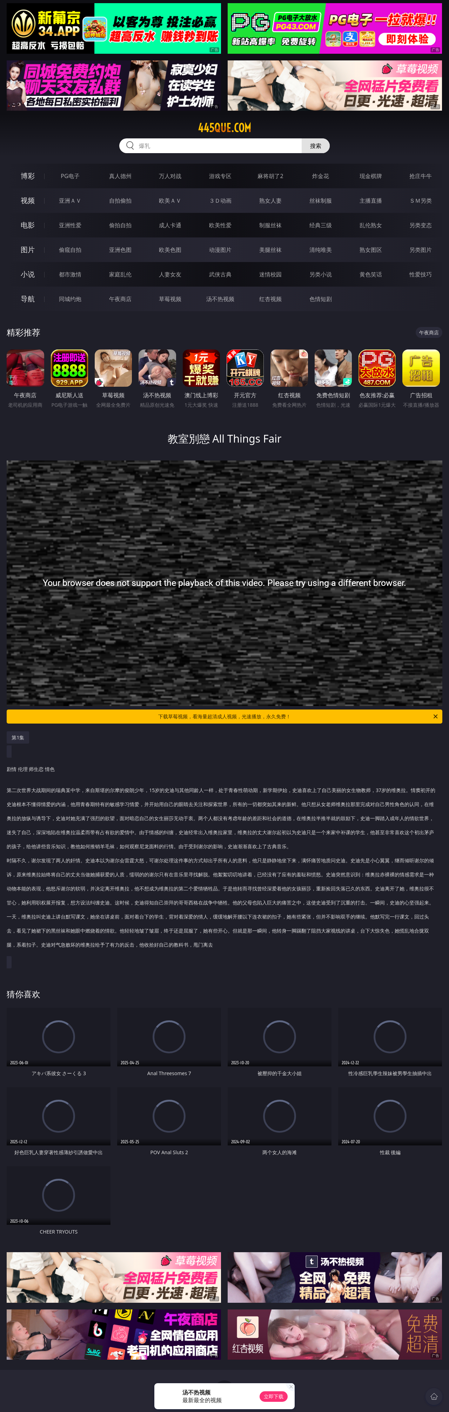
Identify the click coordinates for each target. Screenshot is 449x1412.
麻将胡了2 (270, 176)
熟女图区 (371, 250)
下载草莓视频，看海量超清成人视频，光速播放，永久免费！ (298, 716)
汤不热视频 (220, 299)
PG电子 (70, 176)
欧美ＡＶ (170, 200)
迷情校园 (270, 274)
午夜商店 (120, 299)
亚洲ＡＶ (70, 200)
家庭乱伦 (120, 274)
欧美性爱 (220, 225)
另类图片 (420, 250)
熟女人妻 (270, 200)
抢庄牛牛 (420, 176)
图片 (28, 249)
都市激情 (70, 274)
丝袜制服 (320, 200)
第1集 (18, 737)
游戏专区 (220, 176)
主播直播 (371, 200)
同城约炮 (70, 299)
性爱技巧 (420, 274)
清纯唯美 (320, 250)
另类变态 (420, 225)
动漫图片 (220, 250)
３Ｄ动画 (220, 200)
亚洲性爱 (70, 225)
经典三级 (320, 225)
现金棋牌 (371, 176)
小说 (28, 274)
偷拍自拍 (120, 225)
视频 (28, 200)
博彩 (28, 176)
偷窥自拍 (70, 250)
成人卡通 (170, 225)
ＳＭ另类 (420, 200)
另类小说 (320, 274)
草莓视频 (170, 299)
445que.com (224, 128)
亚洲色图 (120, 250)
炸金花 (320, 176)
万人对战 (170, 176)
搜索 (315, 146)
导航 (28, 298)
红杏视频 (270, 299)
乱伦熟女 (371, 225)
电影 (28, 225)
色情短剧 (320, 299)
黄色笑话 (371, 274)
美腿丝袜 (270, 250)
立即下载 (273, 1396)
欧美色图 (170, 250)
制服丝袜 (270, 225)
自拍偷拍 (120, 200)
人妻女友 (170, 274)
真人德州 (120, 176)
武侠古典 (220, 274)
